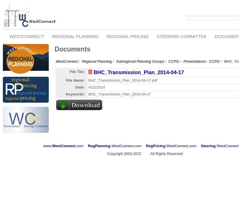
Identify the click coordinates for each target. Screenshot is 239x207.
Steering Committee (182, 36)
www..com (63, 146)
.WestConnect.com (114, 146)
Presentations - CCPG (201, 61)
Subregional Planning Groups (140, 61)
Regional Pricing (127, 36)
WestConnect (26, 36)
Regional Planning (75, 36)
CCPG (173, 61)
